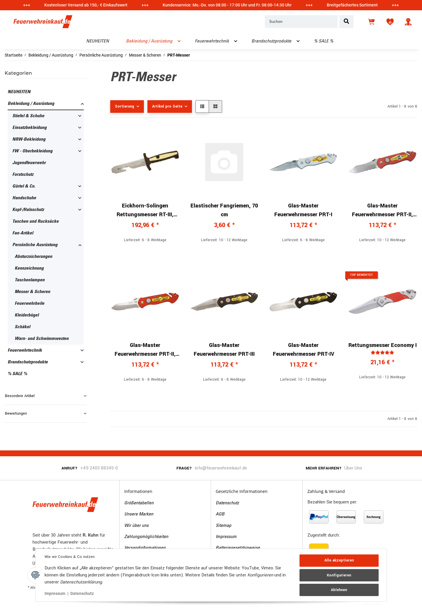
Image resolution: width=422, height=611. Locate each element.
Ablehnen (339, 589)
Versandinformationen (145, 548)
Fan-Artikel (22, 233)
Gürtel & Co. (23, 186)
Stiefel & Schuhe (28, 116)
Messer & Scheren (32, 292)
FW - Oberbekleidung (32, 151)
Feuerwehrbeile (29, 303)
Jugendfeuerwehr (29, 163)
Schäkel (22, 327)
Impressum (226, 537)
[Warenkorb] (372, 21)
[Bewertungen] (382, 352)
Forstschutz (22, 174)
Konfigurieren (339, 575)
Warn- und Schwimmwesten (42, 338)
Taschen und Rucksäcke (35, 221)
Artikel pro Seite (167, 106)
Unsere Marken (138, 514)
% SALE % (17, 374)
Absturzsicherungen (33, 256)
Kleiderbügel (27, 315)
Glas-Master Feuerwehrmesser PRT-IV (303, 349)
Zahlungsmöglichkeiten (146, 537)
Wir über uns (136, 525)
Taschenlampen (30, 280)
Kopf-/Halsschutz (28, 209)
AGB (220, 514)
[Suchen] (301, 21)
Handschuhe (24, 198)
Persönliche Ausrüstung (34, 245)
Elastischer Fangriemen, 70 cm (224, 210)
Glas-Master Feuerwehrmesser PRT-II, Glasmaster (145, 349)
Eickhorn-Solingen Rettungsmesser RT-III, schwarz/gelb (145, 210)
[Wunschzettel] (390, 21)
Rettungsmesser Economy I (382, 345)
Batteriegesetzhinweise (238, 548)
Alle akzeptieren (338, 560)
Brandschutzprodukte (28, 362)
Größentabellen (139, 503)
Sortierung (124, 106)
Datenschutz (227, 503)
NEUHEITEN (19, 92)
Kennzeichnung (29, 268)
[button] (408, 21)
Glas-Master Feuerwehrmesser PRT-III (224, 349)
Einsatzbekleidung (29, 127)
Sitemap (223, 525)
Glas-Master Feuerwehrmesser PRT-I (303, 210)
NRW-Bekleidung (28, 139)
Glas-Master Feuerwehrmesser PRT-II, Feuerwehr (382, 210)
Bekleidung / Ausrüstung (31, 103)
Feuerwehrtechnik (25, 350)
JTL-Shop (389, 603)
